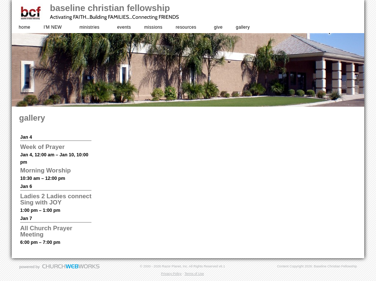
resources (186, 27)
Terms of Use (194, 273)
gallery (243, 27)
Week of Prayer (42, 146)
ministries (89, 27)
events (124, 27)
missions (153, 27)
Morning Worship (45, 170)
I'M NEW (53, 27)
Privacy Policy (171, 273)
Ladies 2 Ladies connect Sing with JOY (55, 199)
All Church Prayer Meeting (46, 231)
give (218, 27)
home (24, 27)
